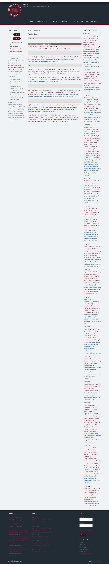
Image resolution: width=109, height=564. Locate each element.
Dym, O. (88, 253)
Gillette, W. (88, 274)
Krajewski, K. (53, 57)
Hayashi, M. (95, 223)
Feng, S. (46, 57)
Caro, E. (65, 115)
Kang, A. (92, 422)
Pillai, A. (92, 461)
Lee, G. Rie (87, 452)
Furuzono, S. (96, 208)
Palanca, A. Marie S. (63, 57)
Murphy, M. (89, 420)
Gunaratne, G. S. (95, 102)
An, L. (85, 448)
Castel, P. (88, 191)
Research (84, 21)
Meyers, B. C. (51, 92)
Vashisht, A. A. (67, 69)
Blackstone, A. (88, 416)
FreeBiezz (98, 561)
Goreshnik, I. (96, 450)
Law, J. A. (30, 57)
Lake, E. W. (94, 97)
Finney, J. (94, 45)
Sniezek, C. (97, 414)
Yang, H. (94, 407)
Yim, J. (92, 81)
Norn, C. (98, 461)
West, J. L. (86, 102)
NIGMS (21, 109)
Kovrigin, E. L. (88, 310)
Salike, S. (93, 79)
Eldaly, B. (93, 306)
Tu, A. (46, 117)
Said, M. (90, 448)
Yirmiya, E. (89, 249)
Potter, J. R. (86, 38)
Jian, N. (88, 140)
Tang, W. (86, 390)
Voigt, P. (55, 105)
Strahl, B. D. (73, 57)
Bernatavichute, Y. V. (44, 115)
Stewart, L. (89, 424)
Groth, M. (43, 77)
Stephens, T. (87, 45)
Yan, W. (90, 210)
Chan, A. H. (94, 185)
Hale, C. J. (40, 57)
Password (82, 523)
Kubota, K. (87, 228)
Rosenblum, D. (88, 409)
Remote (16, 38)
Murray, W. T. (88, 308)
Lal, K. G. (92, 131)
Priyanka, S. (90, 99)
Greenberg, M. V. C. (38, 90)
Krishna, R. (87, 81)
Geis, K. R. (93, 42)
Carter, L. (95, 416)
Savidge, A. (87, 388)
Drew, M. (93, 187)
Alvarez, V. (87, 461)
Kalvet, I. (93, 83)
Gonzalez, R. (87, 359)
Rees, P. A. (93, 140)
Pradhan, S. (69, 117)
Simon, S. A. (73, 90)
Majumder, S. (88, 450)
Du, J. (35, 57)
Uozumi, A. (87, 217)
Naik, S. (86, 427)
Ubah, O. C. (87, 97)
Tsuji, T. (95, 221)
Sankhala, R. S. (96, 136)
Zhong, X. (30, 69)
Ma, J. (85, 299)
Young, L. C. (94, 38)
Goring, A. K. (89, 333)
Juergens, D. (94, 452)
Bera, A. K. (94, 76)
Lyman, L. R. (96, 329)
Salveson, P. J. (88, 469)
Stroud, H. (53, 115)
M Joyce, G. (88, 157)
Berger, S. (86, 405)
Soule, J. (91, 331)
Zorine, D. (94, 463)
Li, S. (60, 77)
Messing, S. (87, 187)
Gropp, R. (86, 431)
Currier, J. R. (87, 151)
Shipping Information (16, 49)
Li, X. (92, 465)
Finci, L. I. (94, 36)
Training (64, 21)
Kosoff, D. (96, 106)
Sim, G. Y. (93, 384)
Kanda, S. (86, 219)
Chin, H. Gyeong (39, 117)
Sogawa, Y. (93, 219)
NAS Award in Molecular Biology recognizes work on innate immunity (18, 541)
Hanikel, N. (87, 79)
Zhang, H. (86, 384)
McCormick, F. (96, 47)
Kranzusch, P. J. (94, 255)
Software (74, 21)
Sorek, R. (88, 257)
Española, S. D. (42, 92)
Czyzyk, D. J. (87, 212)
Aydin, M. (88, 407)
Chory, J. (74, 69)
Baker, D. (91, 85)
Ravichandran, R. (88, 418)
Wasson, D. (93, 144)
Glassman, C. (93, 411)
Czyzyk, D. (87, 272)
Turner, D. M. (87, 278)
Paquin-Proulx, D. (89, 153)
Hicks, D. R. (87, 465)
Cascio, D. (87, 338)
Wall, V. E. (86, 40)
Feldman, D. (87, 463)
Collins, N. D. (89, 155)
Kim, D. (86, 72)
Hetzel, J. (51, 117)
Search (32, 38)
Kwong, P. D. (93, 149)
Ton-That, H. (94, 338)
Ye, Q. (95, 488)
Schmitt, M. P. (88, 340)
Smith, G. (96, 142)
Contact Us (95, 21)
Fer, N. (86, 210)
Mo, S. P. (86, 183)
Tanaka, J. (93, 228)
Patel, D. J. (42, 72)
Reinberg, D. (71, 105)
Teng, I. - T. (94, 147)
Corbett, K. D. (88, 497)
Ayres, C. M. (91, 299)
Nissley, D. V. (87, 47)
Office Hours (14, 47)
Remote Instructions (16, 51)
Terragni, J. (31, 117)
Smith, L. (86, 144)
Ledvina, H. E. (95, 490)
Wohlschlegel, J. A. (33, 72)
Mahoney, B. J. (88, 329)
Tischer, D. (93, 74)
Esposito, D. (95, 278)
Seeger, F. (93, 405)
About (31, 21)
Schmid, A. (87, 147)
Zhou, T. (86, 149)
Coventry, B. (87, 456)
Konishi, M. (94, 217)
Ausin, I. (30, 90)
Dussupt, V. (87, 127)
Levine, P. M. (93, 458)
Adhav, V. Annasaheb (93, 386)
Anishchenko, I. (96, 454)
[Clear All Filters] (54, 46)
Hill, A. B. (86, 255)
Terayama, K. (88, 208)
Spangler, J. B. (93, 427)
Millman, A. (92, 246)
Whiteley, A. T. (93, 492)
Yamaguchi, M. (88, 221)
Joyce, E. (88, 76)
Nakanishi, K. (96, 390)
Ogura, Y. (86, 225)
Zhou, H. (86, 492)
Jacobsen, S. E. (37, 59)
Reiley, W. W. (95, 151)
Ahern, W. (86, 74)
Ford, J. (86, 331)
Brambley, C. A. (88, 301)
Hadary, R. (95, 249)
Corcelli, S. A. (96, 308)
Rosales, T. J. (89, 304)
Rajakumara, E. (32, 105)
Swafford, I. (93, 134)
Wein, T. (86, 246)
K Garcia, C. (96, 424)
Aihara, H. (89, 106)
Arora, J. (91, 138)
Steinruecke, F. (95, 253)
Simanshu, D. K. (49, 90)
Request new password (86, 530)
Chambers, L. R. (88, 488)
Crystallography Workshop (40, 536)
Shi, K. (85, 104)
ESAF (11, 44)
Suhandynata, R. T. (89, 495)
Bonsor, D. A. (87, 36)
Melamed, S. (92, 251)
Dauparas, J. (87, 454)
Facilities (54, 21)
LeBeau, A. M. (88, 108)
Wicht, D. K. (89, 361)
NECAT (25, 4)
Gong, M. (87, 490)
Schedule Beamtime (16, 42)
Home (29, 30)
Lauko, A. (88, 83)
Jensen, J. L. (94, 127)
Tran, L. (95, 448)
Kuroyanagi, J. (88, 223)
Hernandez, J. (87, 136)
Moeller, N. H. (92, 104)
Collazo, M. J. (95, 335)
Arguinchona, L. (88, 414)
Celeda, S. (97, 99)
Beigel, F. (86, 429)
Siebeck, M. (93, 429)
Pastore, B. (94, 388)
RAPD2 (17, 34)
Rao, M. (86, 138)
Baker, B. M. (91, 312)
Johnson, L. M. (36, 77)
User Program (42, 21)
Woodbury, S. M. (93, 72)
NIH (21, 113)
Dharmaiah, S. (88, 181)
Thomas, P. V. (88, 129)
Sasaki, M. (93, 215)
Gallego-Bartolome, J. (50, 69)
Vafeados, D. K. (94, 467)
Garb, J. (86, 251)
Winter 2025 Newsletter (16, 517)
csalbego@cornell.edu (85, 553)
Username (83, 517)
